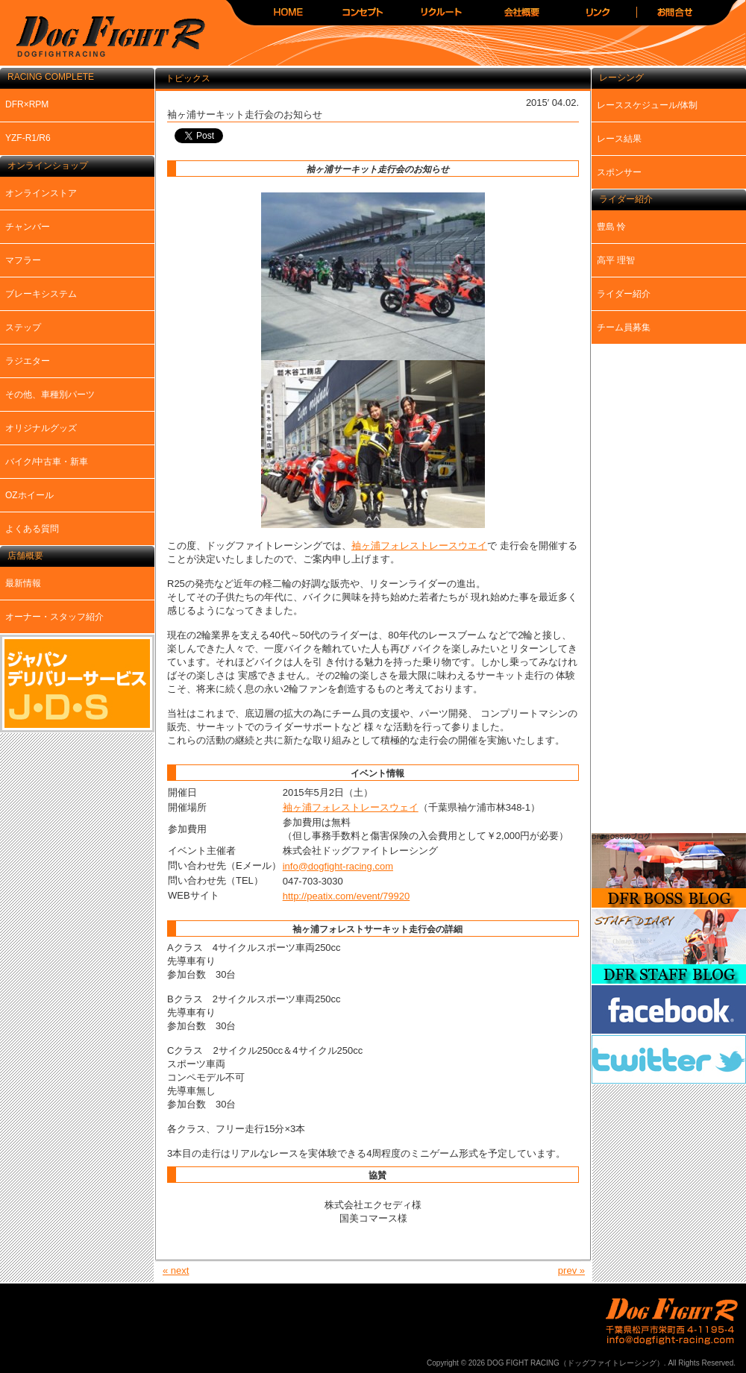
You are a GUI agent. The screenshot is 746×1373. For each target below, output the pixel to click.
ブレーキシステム (41, 294)
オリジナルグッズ (41, 428)
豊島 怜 (611, 226)
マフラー (23, 260)
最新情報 (23, 583)
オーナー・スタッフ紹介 (54, 617)
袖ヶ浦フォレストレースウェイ (351, 807)
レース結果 (619, 138)
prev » (571, 1270)
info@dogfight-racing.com (338, 866)
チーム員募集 (624, 327)
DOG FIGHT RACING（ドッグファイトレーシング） (104, 37)
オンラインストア (41, 193)
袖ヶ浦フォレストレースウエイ (419, 545)
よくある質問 (32, 529)
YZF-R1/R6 (28, 138)
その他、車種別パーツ (50, 394)
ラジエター (27, 361)
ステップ (23, 327)
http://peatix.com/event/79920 (346, 896)
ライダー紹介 (624, 294)
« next (176, 1270)
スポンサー (619, 172)
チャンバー (27, 226)
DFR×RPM (26, 104)
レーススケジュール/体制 (647, 105)
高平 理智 (616, 260)
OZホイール (29, 495)
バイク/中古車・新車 (46, 461)
